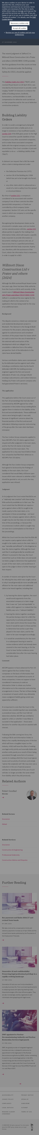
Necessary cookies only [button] (19, 23)
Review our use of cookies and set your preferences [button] (20, 33)
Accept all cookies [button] (19, 28)
